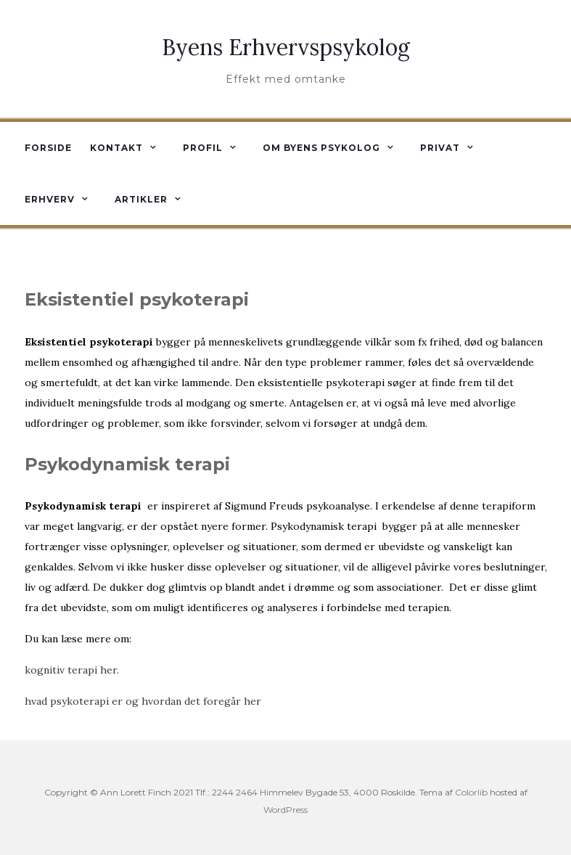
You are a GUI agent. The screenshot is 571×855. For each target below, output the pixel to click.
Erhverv (50, 199)
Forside (48, 147)
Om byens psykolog (321, 147)
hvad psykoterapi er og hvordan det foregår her (143, 701)
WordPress (285, 809)
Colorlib (471, 792)
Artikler (141, 199)
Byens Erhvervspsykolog (286, 47)
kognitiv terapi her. (72, 669)
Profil (203, 147)
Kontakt (116, 147)
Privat (440, 147)
